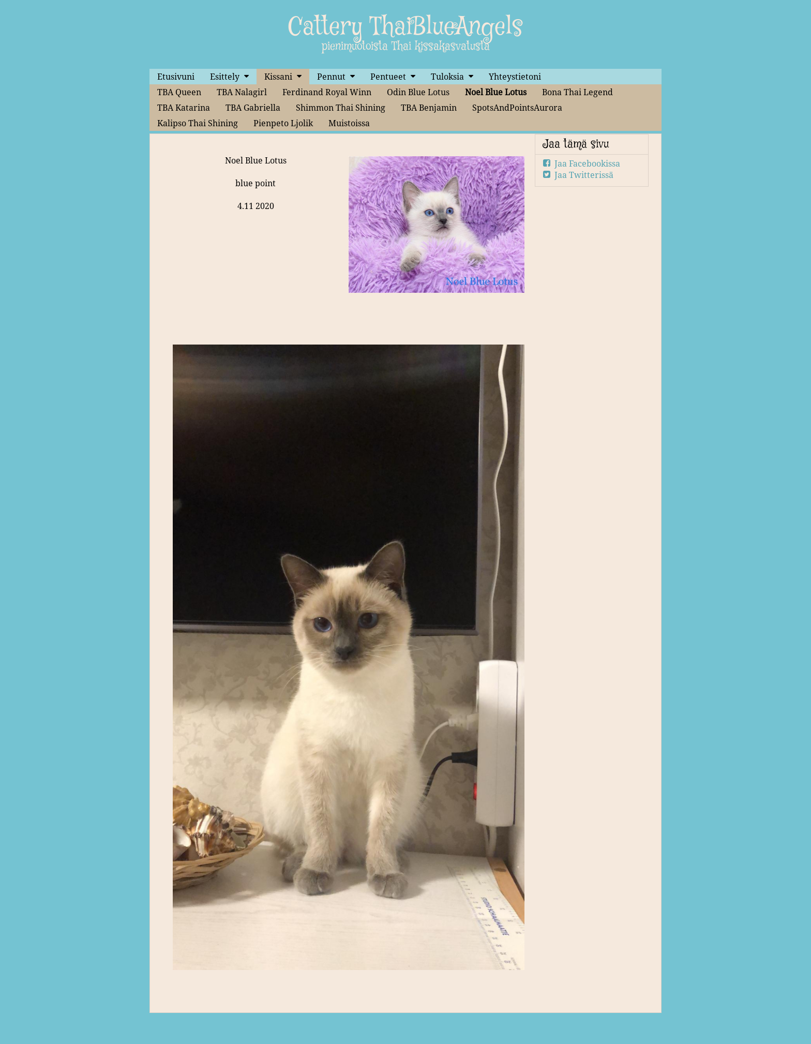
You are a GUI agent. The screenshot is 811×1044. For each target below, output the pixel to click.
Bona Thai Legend (577, 92)
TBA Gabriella (253, 107)
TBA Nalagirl (242, 92)
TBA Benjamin (429, 107)
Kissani (278, 76)
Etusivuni (175, 76)
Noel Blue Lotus (496, 92)
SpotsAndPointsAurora (517, 107)
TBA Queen (179, 92)
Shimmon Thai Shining (340, 107)
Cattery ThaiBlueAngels (405, 27)
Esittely (224, 76)
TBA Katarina (183, 107)
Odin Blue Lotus (418, 92)
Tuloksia (447, 76)
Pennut (331, 76)
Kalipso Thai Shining (197, 123)
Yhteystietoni (515, 76)
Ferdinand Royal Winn (326, 92)
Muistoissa (349, 123)
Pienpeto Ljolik (283, 123)
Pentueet (388, 76)
